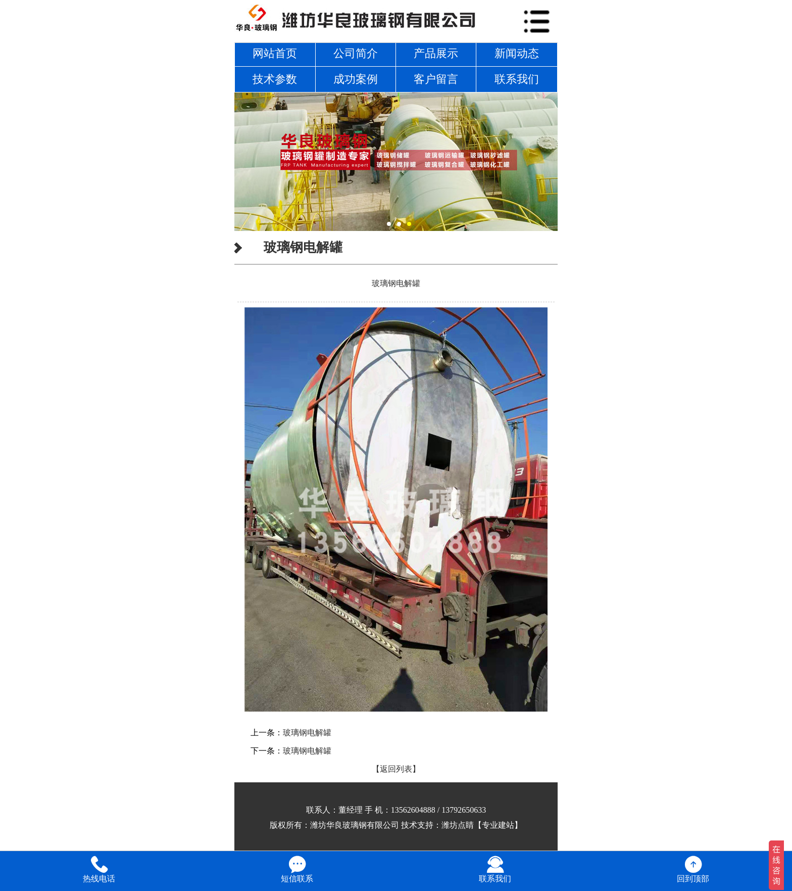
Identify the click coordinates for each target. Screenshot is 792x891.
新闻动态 (516, 53)
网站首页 (275, 53)
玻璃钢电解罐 (307, 732)
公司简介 (355, 53)
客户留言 (436, 79)
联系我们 (516, 79)
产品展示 (436, 53)
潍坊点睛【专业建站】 (481, 825)
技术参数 (275, 79)
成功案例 (355, 79)
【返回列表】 (396, 769)
